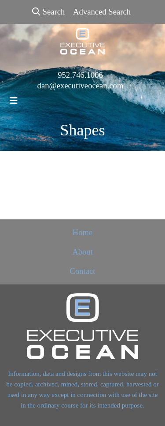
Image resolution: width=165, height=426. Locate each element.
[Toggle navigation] (13, 101)
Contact (82, 271)
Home (83, 232)
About (82, 251)
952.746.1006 (80, 75)
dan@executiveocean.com (80, 85)
